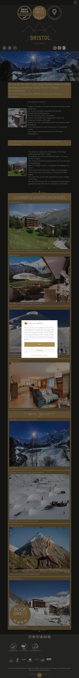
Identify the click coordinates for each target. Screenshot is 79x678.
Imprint (45, 355)
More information (36, 355)
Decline (39, 350)
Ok (39, 344)
